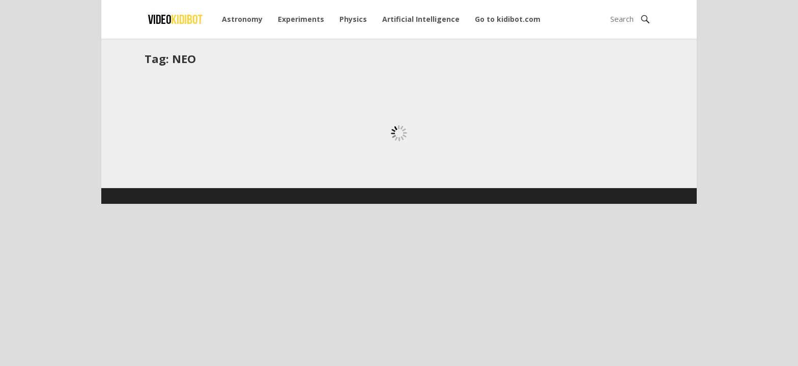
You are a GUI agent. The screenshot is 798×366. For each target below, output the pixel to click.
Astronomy (242, 19)
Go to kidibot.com (507, 19)
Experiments (301, 19)
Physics (353, 19)
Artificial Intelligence (421, 19)
